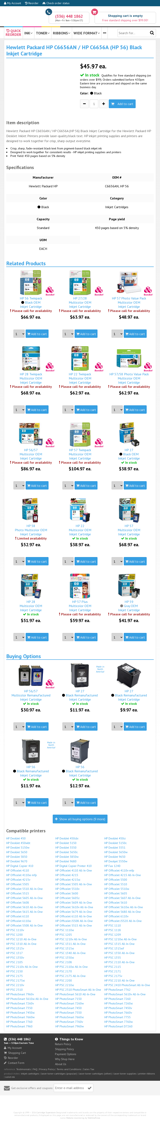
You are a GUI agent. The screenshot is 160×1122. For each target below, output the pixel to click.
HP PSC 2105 (14, 962)
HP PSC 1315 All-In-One (119, 944)
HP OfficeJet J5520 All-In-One (123, 921)
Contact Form (14, 1063)
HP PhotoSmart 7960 (19, 1026)
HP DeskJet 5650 (16, 852)
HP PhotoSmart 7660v (118, 1012)
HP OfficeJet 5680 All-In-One (122, 912)
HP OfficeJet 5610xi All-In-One (123, 907)
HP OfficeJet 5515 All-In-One (73, 925)
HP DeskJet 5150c (115, 843)
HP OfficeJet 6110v (116, 916)
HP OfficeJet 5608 (17, 902)
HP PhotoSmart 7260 (117, 999)
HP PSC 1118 (112, 930)
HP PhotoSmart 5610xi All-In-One (27, 999)
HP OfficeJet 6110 (17, 916)
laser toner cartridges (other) (95, 1073)
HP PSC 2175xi (15, 980)
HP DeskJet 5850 (16, 857)
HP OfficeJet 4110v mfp (119, 870)
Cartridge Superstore (45, 1112)
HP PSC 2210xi (64, 985)
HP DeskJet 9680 (65, 861)
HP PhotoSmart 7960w (69, 1026)
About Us (60, 1064)
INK (28, 33)
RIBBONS (61, 33)
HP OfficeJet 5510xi (116, 889)
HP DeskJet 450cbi (66, 838)
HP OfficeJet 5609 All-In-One (73, 902)
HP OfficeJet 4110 (17, 870)
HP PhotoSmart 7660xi (69, 1017)
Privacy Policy (47, 1069)
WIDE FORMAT (87, 33)
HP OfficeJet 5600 (66, 893)
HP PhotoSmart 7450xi (20, 1012)
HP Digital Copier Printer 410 (73, 866)
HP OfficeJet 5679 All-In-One (73, 912)
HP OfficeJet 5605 (115, 893)
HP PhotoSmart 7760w (118, 1022)
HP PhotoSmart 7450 (68, 1008)
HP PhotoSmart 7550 (68, 1012)
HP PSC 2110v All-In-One (22, 967)
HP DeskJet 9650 (114, 857)
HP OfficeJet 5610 (115, 902)
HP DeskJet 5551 (114, 847)
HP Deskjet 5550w (115, 861)
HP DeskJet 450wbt (18, 843)
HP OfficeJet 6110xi (18, 921)
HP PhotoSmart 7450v (118, 1008)
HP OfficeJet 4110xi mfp (21, 875)
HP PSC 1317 (14, 953)
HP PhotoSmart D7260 (118, 1026)
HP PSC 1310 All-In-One (21, 944)
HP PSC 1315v (15, 948)
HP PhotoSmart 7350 (19, 1008)
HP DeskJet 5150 (65, 843)
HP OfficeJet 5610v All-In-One (74, 907)
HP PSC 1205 (63, 935)
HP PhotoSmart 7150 (68, 999)
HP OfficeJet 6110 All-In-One (73, 916)
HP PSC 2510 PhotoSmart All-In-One (78, 990)
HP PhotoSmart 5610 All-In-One (75, 994)
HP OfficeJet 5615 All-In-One (24, 912)
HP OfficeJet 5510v (67, 889)
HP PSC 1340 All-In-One (70, 953)
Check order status (56, 3)
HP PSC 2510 (14, 990)
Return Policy (63, 1044)
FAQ (35, 1069)
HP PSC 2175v (113, 976)
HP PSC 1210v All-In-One (71, 939)
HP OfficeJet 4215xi (67, 880)
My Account (12, 3)
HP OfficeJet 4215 (66, 875)
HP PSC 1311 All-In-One (70, 944)
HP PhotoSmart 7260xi (118, 1003)
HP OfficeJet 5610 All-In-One (24, 907)
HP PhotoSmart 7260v (20, 1003)
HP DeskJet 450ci (115, 838)
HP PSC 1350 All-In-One (119, 953)
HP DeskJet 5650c (66, 852)
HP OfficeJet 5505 (17, 884)
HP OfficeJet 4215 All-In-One (122, 875)
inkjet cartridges (30, 1073)
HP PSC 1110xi (64, 930)
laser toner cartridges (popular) (59, 1073)
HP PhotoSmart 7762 (117, 990)
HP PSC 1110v (15, 930)
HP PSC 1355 (112, 957)
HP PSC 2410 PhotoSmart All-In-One (127, 985)
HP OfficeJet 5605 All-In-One (24, 898)
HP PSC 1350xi (64, 957)
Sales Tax (88, 1069)
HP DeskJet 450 (16, 838)
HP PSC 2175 (14, 976)
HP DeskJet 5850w (67, 857)
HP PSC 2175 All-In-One (70, 976)
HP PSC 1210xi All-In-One (120, 939)
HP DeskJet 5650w (116, 852)
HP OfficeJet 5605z (67, 898)
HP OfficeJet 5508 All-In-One (24, 925)
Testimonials (23, 1069)
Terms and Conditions (69, 1069)
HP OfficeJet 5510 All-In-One (24, 889)
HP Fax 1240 (112, 866)
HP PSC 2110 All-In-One (119, 962)
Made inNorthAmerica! (100, 669)
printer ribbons (146, 1073)
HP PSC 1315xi (64, 948)
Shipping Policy (64, 1049)
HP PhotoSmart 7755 (117, 1017)
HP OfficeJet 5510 (115, 884)
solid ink (10, 1076)
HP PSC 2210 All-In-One (119, 980)
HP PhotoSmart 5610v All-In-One (125, 994)
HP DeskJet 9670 (16, 861)
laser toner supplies (125, 1073)
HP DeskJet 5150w (17, 847)
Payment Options (65, 1054)
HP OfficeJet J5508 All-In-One (74, 921)
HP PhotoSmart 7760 (19, 1022)
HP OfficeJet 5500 (115, 880)
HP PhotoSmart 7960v (20, 994)
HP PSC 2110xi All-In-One (71, 967)
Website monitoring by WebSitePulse (83, 1118)
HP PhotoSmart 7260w (69, 1003)
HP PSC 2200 (63, 980)
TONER (43, 33)
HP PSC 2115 (112, 967)
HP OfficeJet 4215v (18, 880)
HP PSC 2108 (63, 962)
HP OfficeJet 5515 (17, 893)
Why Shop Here (65, 1059)
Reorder (32, 3)
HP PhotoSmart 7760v (69, 1022)
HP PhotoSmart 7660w (20, 1017)
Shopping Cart (15, 1053)
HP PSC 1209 (112, 935)
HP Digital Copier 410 (19, 866)
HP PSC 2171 (112, 971)
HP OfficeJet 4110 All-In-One (73, 870)
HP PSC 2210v (15, 985)
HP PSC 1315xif (114, 948)
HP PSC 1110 (112, 925)
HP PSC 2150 (14, 971)
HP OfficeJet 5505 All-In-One (73, 884)
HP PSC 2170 (63, 971)
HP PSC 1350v (15, 957)
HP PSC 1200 (14, 935)
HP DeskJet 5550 (65, 847)
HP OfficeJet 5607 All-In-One (122, 898)
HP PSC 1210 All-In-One (21, 939)
